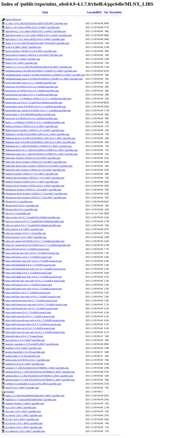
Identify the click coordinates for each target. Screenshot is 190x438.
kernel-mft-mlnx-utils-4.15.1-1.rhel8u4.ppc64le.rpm (30, 82)
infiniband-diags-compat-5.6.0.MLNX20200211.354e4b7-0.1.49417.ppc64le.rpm (45, 75)
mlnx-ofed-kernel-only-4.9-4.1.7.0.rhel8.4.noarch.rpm (31, 308)
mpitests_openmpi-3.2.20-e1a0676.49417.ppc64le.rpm (32, 344)
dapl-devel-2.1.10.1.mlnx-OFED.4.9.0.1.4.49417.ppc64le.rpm (35, 31)
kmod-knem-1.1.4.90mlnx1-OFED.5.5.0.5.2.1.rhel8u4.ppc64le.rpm (38, 98)
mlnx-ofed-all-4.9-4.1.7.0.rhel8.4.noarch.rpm (27, 249)
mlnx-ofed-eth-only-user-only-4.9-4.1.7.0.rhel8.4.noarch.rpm (35, 280)
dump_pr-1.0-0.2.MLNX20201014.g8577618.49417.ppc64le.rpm (37, 43)
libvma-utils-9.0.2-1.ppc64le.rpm (21, 209)
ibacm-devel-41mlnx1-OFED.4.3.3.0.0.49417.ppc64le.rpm (34, 55)
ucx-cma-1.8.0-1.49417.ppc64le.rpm (23, 411)
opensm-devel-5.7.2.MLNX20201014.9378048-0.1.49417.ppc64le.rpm (40, 372)
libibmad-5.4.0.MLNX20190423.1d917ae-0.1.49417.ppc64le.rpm (37, 134)
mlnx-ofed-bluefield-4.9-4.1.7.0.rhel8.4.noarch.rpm (30, 265)
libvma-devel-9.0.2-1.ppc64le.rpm (22, 205)
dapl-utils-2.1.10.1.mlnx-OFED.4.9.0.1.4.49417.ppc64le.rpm (35, 39)
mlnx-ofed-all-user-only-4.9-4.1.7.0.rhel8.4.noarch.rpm (32, 253)
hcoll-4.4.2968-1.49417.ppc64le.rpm (23, 47)
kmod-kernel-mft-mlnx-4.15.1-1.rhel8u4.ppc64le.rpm (31, 94)
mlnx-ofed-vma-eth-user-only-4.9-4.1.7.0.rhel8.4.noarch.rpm (35, 320)
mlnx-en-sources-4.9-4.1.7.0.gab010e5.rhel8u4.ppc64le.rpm (34, 221)
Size (106, 12)
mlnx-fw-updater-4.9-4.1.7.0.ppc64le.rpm (25, 233)
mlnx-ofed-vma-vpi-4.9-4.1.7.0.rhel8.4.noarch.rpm (30, 328)
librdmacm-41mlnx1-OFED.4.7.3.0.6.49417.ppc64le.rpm (33, 189)
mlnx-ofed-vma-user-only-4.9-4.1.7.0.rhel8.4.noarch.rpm (33, 324)
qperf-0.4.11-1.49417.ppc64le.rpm (22, 387)
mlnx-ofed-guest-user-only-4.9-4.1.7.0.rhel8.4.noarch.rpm (33, 288)
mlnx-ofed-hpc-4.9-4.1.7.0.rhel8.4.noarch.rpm (27, 292)
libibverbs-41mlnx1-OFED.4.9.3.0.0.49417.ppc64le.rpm (32, 158)
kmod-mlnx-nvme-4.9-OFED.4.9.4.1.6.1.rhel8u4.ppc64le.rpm (35, 106)
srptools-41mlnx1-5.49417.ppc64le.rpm (24, 403)
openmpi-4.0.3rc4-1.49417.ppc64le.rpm (24, 364)
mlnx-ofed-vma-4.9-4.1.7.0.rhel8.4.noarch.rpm (28, 312)
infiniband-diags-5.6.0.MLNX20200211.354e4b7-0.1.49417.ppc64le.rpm (41, 71)
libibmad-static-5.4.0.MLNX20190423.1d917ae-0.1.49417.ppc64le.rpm (40, 142)
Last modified (94, 12)
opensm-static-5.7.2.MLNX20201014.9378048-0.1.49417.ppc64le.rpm (40, 379)
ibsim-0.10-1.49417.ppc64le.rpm (21, 63)
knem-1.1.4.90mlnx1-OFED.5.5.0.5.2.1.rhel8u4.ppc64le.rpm (35, 122)
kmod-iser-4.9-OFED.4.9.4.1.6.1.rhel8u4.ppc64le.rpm (31, 86)
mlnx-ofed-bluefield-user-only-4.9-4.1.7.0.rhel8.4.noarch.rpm (35, 269)
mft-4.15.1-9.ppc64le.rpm (17, 213)
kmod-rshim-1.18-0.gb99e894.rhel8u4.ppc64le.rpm (30, 114)
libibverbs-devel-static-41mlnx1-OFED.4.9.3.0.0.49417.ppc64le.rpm (38, 166)
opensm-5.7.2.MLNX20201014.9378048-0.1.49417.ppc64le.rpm (37, 368)
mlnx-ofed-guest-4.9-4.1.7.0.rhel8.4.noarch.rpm (28, 284)
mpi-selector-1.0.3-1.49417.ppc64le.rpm (25, 340)
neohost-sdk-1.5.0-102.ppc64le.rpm (22, 356)
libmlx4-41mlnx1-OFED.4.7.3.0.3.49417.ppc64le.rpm (31, 174)
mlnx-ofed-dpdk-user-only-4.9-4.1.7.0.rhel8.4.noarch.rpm (33, 277)
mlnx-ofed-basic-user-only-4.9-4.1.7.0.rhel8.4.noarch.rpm (33, 261)
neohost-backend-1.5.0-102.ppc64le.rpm (25, 352)
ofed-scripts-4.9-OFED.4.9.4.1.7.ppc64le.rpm (27, 360)
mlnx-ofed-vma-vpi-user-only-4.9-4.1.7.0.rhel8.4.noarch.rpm (35, 332)
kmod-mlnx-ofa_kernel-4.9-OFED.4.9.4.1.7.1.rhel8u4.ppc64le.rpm (38, 110)
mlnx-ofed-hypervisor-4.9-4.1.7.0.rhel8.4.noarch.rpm (31, 300)
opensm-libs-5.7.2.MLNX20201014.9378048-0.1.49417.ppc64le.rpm (39, 375)
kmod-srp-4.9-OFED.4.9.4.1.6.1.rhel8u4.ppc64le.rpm (31, 118)
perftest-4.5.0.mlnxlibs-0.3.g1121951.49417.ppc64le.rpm (33, 383)
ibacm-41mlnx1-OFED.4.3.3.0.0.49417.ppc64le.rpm (31, 51)
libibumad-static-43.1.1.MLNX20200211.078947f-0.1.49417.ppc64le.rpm (41, 154)
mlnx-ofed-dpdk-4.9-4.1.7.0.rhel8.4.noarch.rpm (28, 273)
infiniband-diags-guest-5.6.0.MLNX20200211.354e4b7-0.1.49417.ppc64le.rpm (44, 79)
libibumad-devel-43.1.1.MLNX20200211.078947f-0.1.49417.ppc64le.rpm (41, 150)
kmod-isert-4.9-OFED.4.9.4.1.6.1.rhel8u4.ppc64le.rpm (32, 90)
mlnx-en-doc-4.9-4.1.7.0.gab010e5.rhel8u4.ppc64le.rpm (32, 217)
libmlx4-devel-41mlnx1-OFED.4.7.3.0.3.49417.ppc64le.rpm (34, 178)
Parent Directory (13, 19)
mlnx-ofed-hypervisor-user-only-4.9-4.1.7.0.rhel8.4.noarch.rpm (36, 304)
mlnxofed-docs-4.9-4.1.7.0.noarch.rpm (24, 336)
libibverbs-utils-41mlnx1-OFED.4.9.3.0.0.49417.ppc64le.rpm (35, 170)
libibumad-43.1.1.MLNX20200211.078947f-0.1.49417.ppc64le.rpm (38, 146)
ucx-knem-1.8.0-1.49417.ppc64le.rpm (23, 427)
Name (45, 12)
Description (116, 12)
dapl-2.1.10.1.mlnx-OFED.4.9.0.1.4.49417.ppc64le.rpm (32, 27)
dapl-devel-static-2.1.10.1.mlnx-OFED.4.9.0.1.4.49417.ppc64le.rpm (38, 35)
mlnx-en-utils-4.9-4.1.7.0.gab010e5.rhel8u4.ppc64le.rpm (33, 225)
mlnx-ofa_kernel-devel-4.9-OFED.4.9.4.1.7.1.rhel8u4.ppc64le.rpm (37, 245)
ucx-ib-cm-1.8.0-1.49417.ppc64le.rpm (24, 423)
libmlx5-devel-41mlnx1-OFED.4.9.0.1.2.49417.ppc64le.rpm (34, 185)
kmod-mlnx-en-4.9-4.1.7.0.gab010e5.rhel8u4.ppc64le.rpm (33, 102)
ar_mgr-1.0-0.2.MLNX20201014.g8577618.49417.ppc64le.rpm (36, 23)
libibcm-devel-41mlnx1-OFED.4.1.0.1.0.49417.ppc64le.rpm (34, 130)
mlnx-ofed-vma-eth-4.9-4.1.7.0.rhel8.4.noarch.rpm (30, 316)
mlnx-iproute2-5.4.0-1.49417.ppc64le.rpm (26, 237)
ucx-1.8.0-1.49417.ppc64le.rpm (20, 407)
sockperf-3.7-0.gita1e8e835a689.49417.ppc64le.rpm (30, 399)
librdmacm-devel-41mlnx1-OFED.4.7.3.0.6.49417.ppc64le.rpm (36, 193)
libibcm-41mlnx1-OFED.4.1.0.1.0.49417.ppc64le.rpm (31, 126)
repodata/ (9, 391)
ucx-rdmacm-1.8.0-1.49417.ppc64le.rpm (25, 431)
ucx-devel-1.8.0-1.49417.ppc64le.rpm (23, 415)
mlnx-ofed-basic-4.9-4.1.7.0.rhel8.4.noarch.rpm (28, 257)
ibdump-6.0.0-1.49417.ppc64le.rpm (22, 59)
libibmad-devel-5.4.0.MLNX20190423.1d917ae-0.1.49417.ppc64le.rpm (40, 138)
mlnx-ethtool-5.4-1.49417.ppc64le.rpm (24, 229)
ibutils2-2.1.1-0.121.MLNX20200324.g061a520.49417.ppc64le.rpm (38, 67)
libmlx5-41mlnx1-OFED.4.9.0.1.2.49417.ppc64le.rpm (31, 181)
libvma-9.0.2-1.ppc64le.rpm (19, 201)
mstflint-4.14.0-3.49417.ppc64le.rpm (23, 348)
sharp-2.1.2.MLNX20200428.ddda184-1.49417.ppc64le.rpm (34, 395)
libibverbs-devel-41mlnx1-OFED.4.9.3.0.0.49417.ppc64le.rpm (36, 162)
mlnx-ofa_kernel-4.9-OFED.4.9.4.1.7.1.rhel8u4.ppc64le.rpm (34, 241)
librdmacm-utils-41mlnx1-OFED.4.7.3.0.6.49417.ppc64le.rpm (35, 197)
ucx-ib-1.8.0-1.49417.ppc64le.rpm (22, 419)
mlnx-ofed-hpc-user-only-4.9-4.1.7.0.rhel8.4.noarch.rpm (32, 296)
